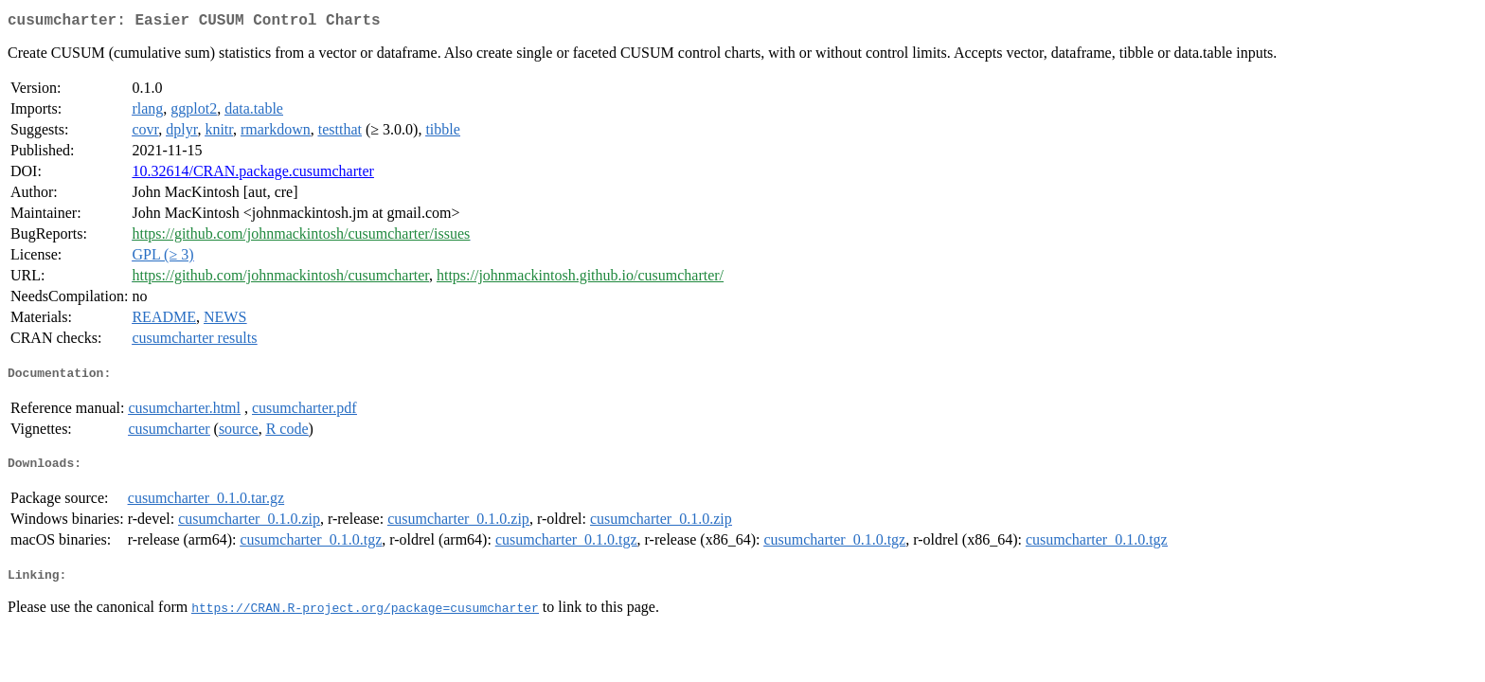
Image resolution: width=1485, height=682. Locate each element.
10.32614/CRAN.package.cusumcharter (252, 175)
